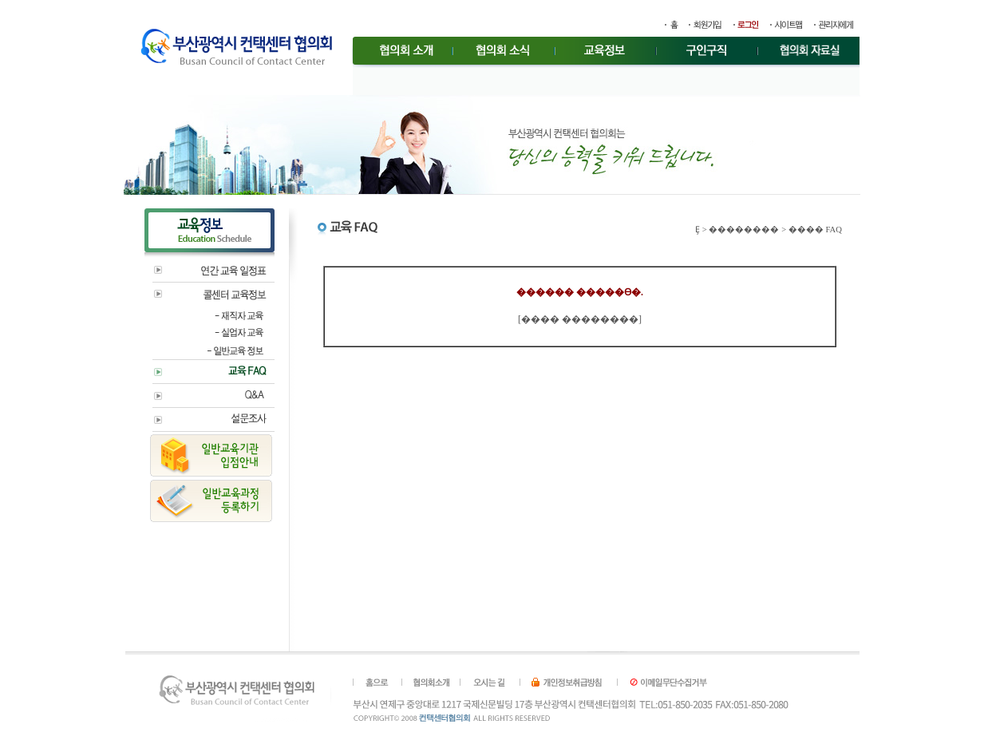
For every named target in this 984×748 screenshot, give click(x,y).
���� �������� (579, 319)
